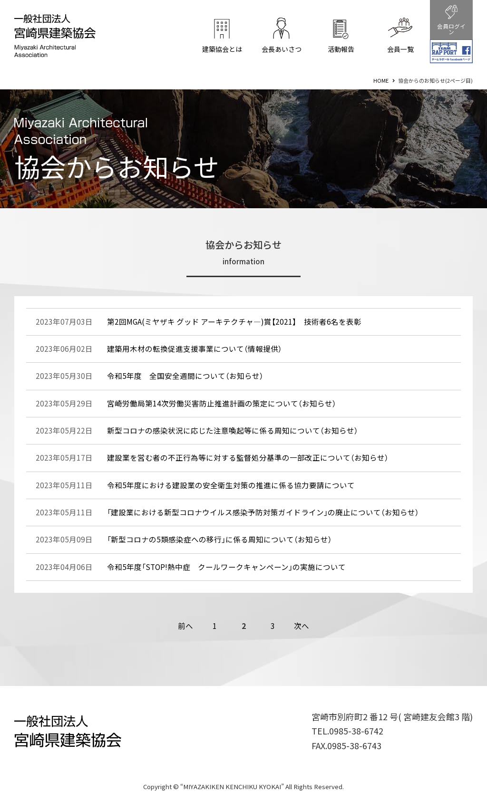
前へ (185, 625)
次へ (301, 625)
